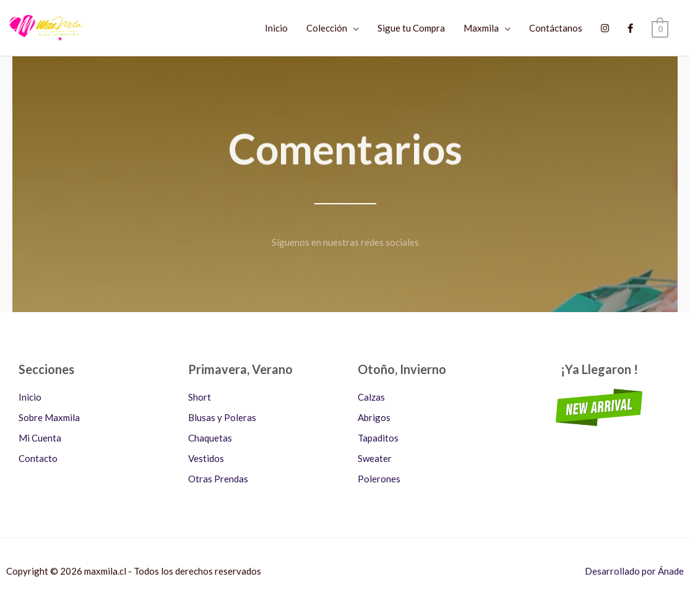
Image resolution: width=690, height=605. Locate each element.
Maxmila (481, 27)
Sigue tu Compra (411, 27)
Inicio (276, 27)
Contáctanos (555, 27)
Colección (326, 27)
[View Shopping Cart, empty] (660, 27)
